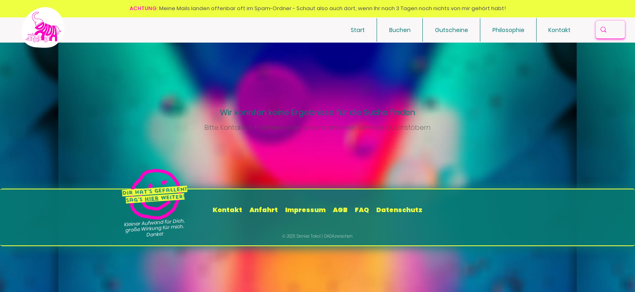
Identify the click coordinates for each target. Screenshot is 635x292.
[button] (399, 30)
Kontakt (228, 210)
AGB (340, 210)
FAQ (362, 210)
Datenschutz (399, 210)
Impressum (305, 210)
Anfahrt (263, 210)
